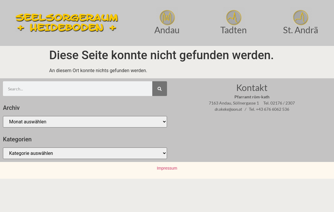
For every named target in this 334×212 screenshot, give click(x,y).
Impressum (167, 168)
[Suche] (159, 88)
